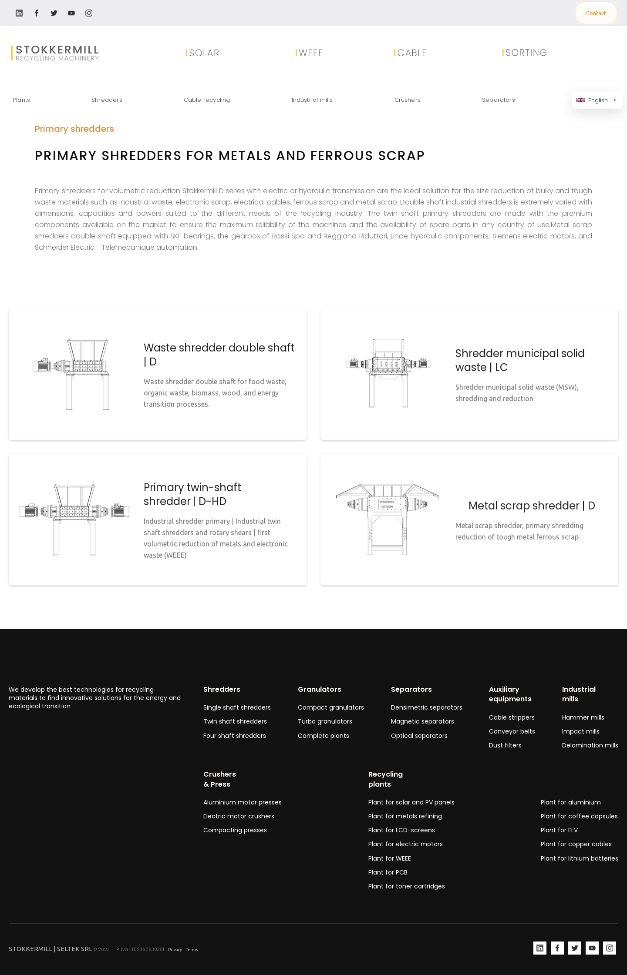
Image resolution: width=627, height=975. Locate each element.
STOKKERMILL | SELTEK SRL (50, 948)
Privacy (175, 949)
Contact (596, 13)
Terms (192, 949)
